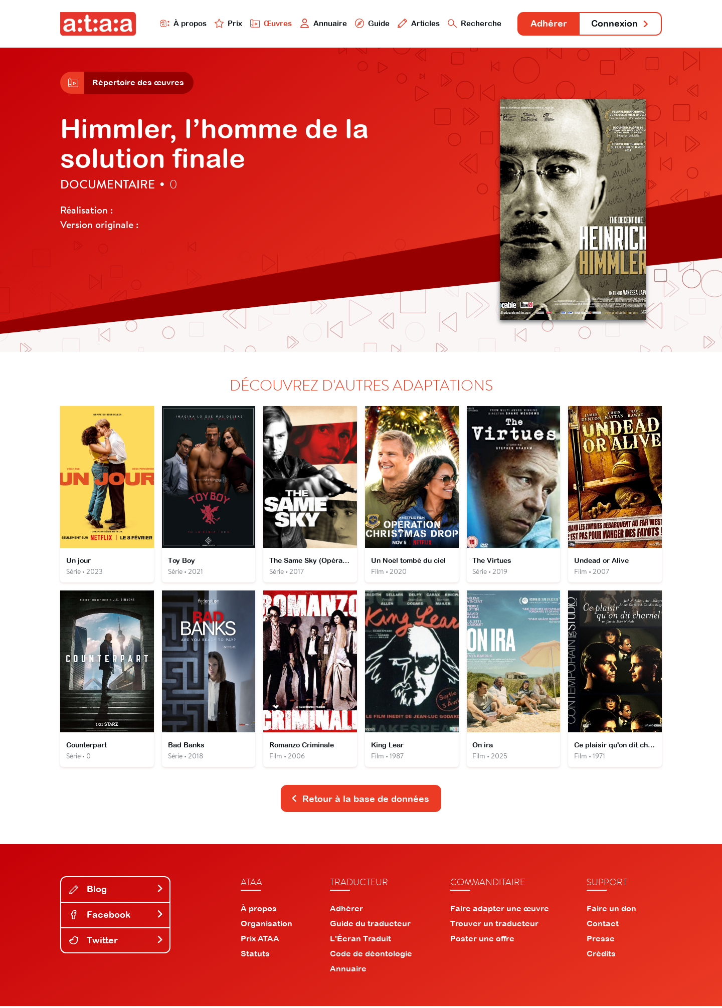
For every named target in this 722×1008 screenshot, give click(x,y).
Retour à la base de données (360, 800)
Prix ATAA (260, 940)
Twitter (116, 941)
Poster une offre (482, 940)
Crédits (601, 955)
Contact (603, 925)
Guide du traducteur (370, 925)
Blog (116, 891)
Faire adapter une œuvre (499, 910)
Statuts (255, 955)
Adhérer (547, 24)
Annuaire (321, 23)
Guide (370, 23)
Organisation (266, 925)
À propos (181, 23)
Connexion (620, 24)
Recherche (473, 23)
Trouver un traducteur (494, 925)
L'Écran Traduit (360, 940)
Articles (417, 23)
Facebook (116, 916)
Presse (601, 940)
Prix (227, 23)
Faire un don (611, 910)
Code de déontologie (371, 955)
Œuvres (269, 23)
